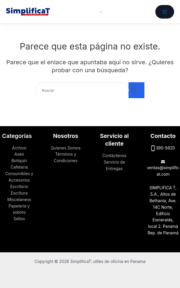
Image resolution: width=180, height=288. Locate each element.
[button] (101, 11)
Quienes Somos (66, 148)
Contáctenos (114, 155)
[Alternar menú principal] (164, 12)
